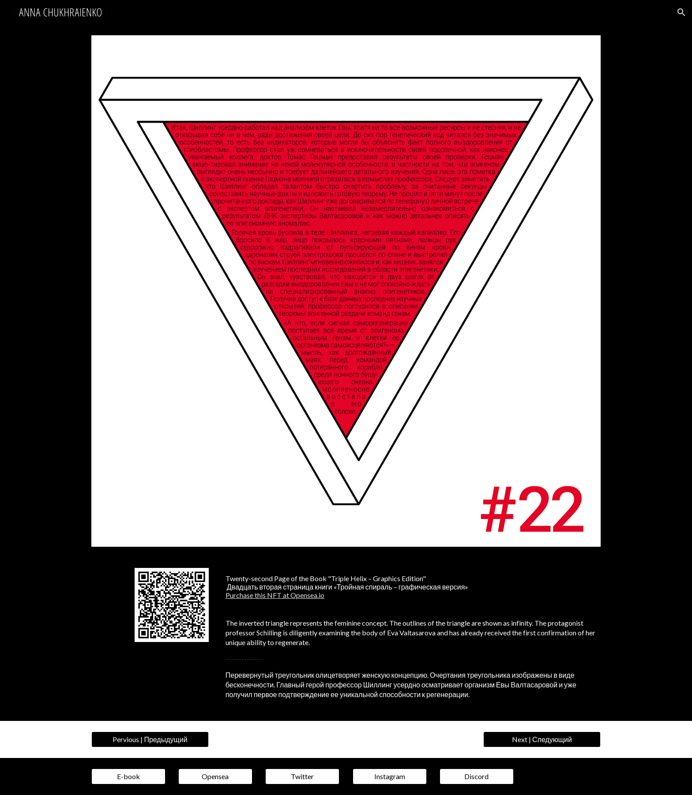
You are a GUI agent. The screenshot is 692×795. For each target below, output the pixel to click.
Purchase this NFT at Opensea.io (275, 595)
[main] (411, 587)
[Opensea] (215, 776)
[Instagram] (389, 776)
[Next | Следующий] (542, 739)
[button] (681, 12)
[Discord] (476, 776)
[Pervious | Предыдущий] (150, 739)
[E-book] (128, 776)
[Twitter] (302, 776)
